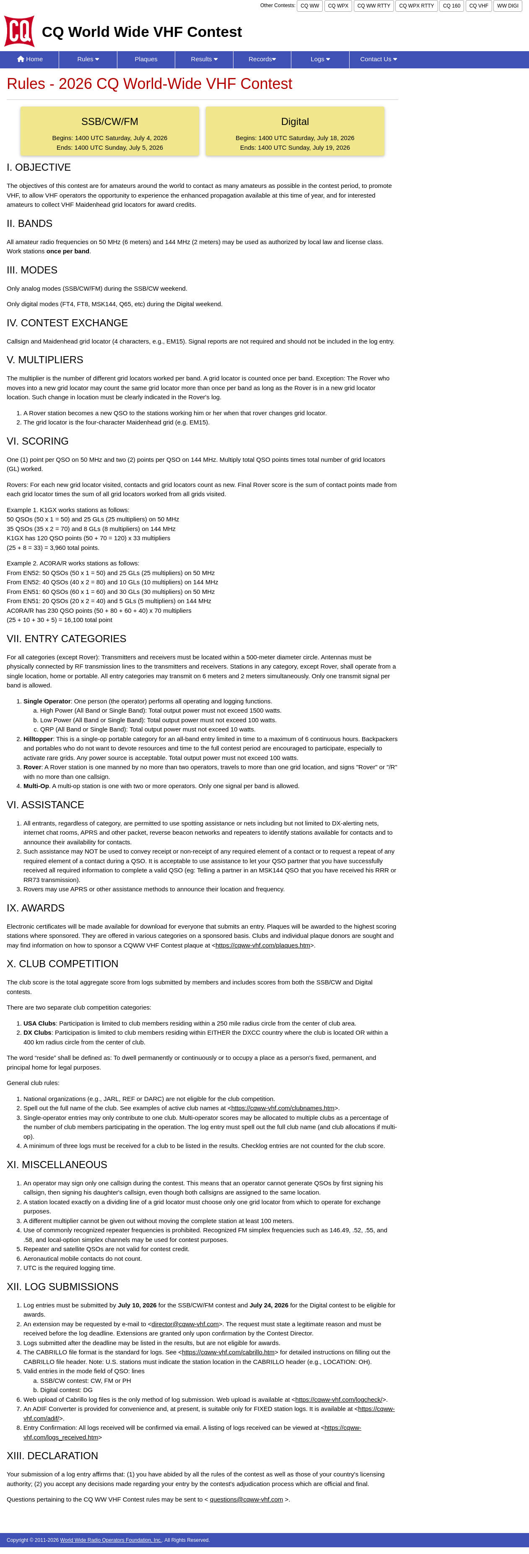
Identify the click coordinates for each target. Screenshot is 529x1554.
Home (30, 58)
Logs (320, 58)
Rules (88, 58)
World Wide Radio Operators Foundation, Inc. (111, 1540)
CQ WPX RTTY (416, 6)
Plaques (146, 58)
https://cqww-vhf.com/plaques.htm (262, 945)
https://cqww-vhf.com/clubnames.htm (283, 1107)
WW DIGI (508, 6)
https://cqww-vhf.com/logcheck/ (339, 1399)
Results (204, 58)
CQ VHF (478, 6)
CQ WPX (338, 6)
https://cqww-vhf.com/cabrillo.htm (228, 1352)
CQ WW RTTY (374, 6)
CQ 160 (451, 6)
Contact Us (378, 58)
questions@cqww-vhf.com (246, 1499)
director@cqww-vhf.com (185, 1324)
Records (262, 58)
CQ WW (310, 6)
